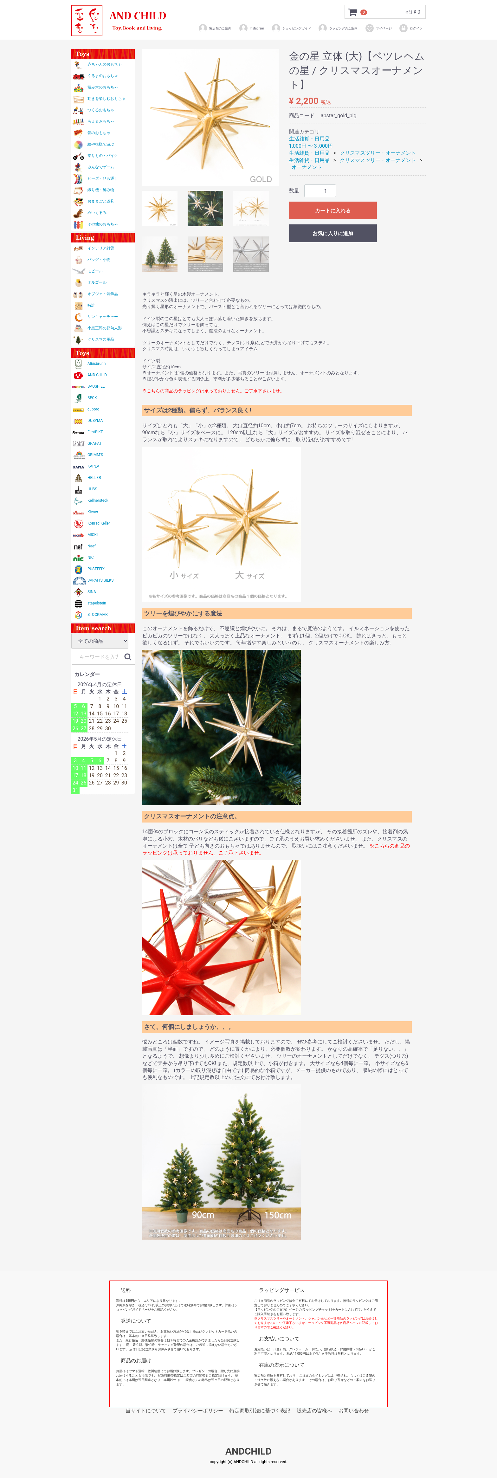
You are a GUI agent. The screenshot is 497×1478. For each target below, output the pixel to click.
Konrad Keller (98, 523)
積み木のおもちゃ (102, 87)
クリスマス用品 (100, 339)
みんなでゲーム (100, 167)
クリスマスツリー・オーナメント (378, 153)
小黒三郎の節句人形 (104, 328)
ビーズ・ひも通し (102, 178)
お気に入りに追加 (333, 233)
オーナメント (307, 167)
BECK (92, 398)
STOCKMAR (97, 614)
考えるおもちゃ (100, 121)
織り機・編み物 (100, 190)
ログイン (411, 28)
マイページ (378, 28)
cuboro (93, 409)
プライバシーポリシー (197, 1411)
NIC (90, 557)
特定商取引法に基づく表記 (259, 1411)
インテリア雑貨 (100, 248)
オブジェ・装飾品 (102, 294)
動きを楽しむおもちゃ (106, 98)
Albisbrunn (96, 363)
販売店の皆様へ (314, 1411)
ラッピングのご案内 (338, 28)
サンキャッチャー (102, 316)
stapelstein (96, 603)
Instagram (251, 28)
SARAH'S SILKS (100, 580)
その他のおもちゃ (102, 224)
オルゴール (96, 282)
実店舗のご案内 (214, 28)
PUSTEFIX (96, 569)
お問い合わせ (354, 1411)
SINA (91, 592)
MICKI (92, 534)
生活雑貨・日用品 (309, 139)
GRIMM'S (95, 455)
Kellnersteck (97, 500)
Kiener (92, 512)
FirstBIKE (95, 432)
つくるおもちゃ (100, 110)
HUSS (92, 489)
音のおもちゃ (98, 133)
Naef (91, 546)
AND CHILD (97, 375)
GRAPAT (94, 443)
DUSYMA (95, 420)
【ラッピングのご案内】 (271, 1309)
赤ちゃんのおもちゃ (104, 64)
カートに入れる (333, 211)
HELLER (94, 477)
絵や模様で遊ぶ (100, 144)
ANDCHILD (248, 1451)
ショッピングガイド (291, 28)
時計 (91, 305)
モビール (95, 271)
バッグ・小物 (98, 259)
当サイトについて (146, 1411)
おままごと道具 (100, 201)
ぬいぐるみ (96, 212)
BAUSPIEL (96, 386)
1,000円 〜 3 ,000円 (311, 146)
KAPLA (93, 466)
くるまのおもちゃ (102, 76)
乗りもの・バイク (102, 155)
